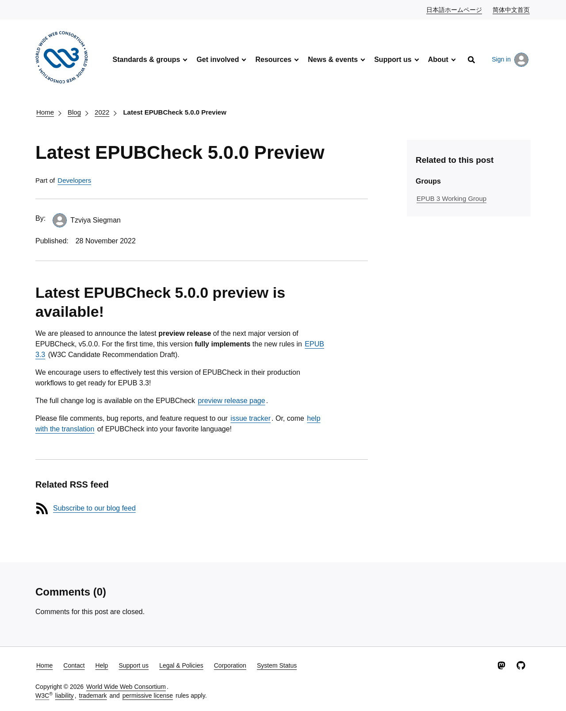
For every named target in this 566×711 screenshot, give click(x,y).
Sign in (510, 60)
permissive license (147, 695)
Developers (74, 180)
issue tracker (250, 418)
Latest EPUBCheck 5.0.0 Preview (174, 112)
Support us (392, 59)
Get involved (217, 59)
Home (45, 112)
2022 (102, 112)
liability (64, 695)
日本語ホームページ (454, 9)
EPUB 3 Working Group (451, 198)
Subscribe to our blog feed (94, 508)
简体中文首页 (512, 9)
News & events (333, 59)
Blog (74, 112)
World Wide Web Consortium (126, 686)
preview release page (231, 400)
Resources (273, 59)
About (438, 59)
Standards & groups (146, 59)
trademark (93, 695)
